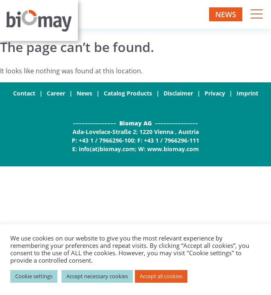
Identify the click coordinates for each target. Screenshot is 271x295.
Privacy (215, 93)
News (225, 14)
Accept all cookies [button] (161, 276)
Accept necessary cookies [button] (97, 276)
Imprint (247, 93)
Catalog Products (128, 93)
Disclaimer (178, 93)
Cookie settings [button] (33, 276)
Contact (24, 93)
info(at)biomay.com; (108, 149)
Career (56, 93)
